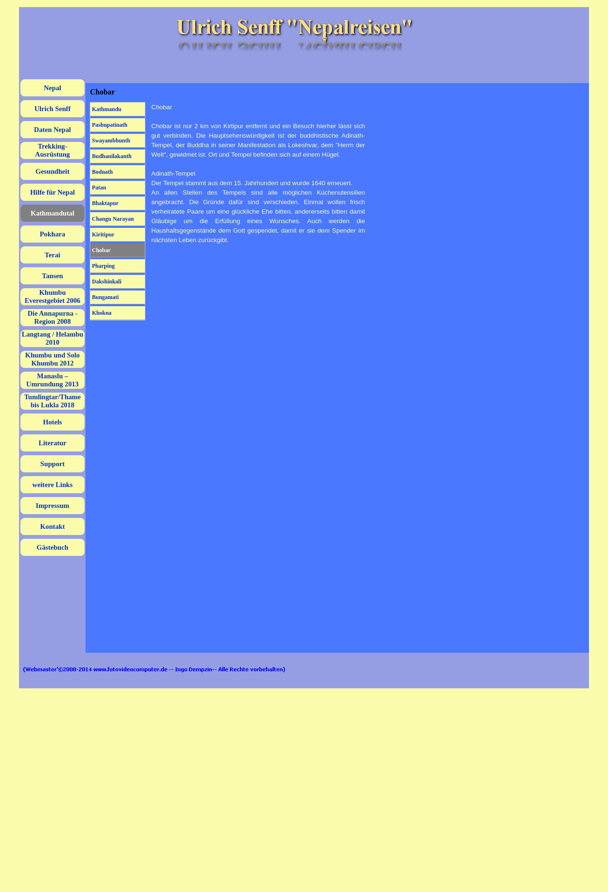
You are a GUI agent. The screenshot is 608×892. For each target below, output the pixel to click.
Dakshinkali (107, 281)
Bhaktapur (105, 203)
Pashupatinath (110, 125)
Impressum (52, 505)
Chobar (101, 250)
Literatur (52, 443)
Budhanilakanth (112, 156)
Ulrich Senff (52, 109)
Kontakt (52, 526)
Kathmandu (107, 109)
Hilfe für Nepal (52, 192)
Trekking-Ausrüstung (52, 150)
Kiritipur (103, 234)
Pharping (103, 266)
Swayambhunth (111, 140)
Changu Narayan (113, 219)
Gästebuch (52, 547)
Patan (99, 187)
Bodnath (102, 172)
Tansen (52, 276)
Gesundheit (53, 171)
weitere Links (52, 484)
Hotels (52, 422)
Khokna (102, 313)
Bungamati (105, 297)
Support (52, 464)
